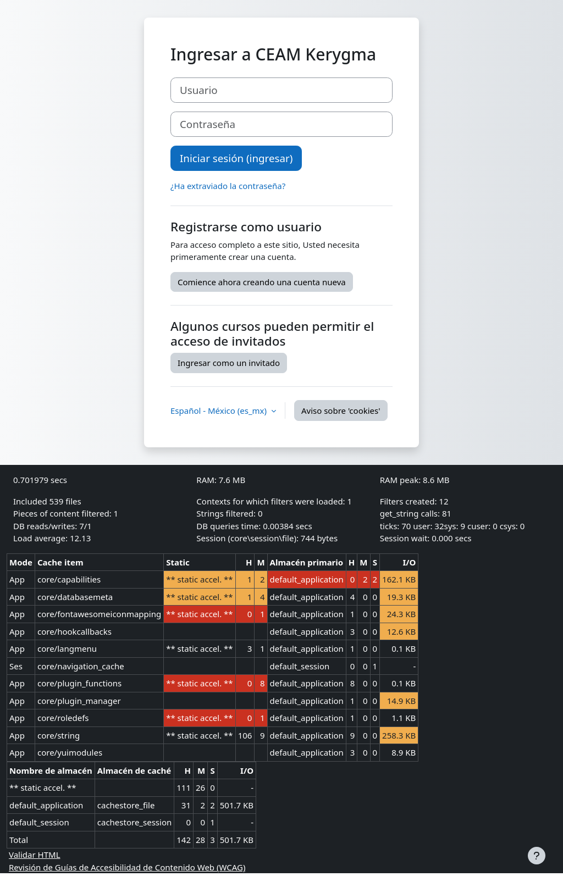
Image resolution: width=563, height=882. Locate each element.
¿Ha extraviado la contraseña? (227, 185)
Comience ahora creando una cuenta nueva (262, 281)
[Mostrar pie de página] (536, 855)
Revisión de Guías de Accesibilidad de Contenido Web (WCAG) (127, 867)
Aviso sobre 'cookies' (340, 410)
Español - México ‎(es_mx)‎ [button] (219, 410)
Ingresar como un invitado (229, 362)
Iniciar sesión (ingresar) (236, 158)
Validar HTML (34, 854)
